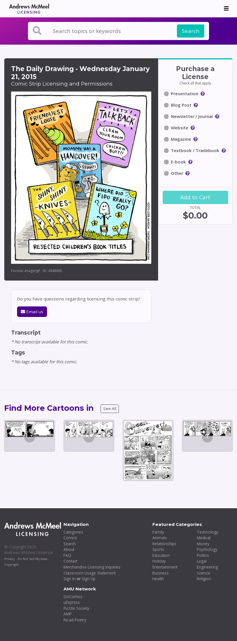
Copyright (11, 564)
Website (179, 127)
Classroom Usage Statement (90, 573)
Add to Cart (195, 197)
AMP (68, 614)
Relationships (164, 543)
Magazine (181, 139)
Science (203, 573)
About (69, 549)
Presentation (184, 93)
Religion (204, 578)
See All (109, 408)
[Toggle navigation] (226, 8)
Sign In (69, 578)
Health (158, 578)
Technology (207, 532)
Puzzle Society (76, 608)
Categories (73, 532)
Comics (70, 537)
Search (190, 31)
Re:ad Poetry (75, 620)
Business (160, 573)
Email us (32, 311)
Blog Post (181, 105)
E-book (178, 162)
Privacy (9, 559)
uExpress (72, 602)
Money (203, 543)
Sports (158, 549)
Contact (70, 561)
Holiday (159, 561)
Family (158, 532)
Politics (203, 555)
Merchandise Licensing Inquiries (92, 567)
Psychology (207, 549)
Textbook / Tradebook (195, 150)
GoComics (73, 596)
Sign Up (88, 578)
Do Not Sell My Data (32, 559)
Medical (204, 537)
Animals (159, 537)
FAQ (67, 555)
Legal (202, 561)
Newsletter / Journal (192, 116)
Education (161, 555)
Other (177, 173)
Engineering (207, 567)
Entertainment (164, 567)
